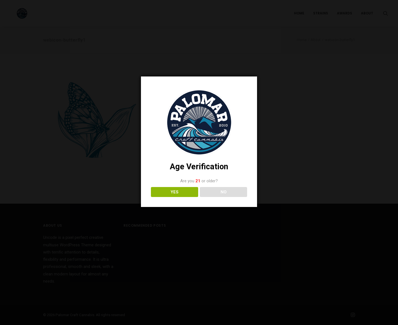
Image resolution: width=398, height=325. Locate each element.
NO (224, 192)
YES (175, 192)
